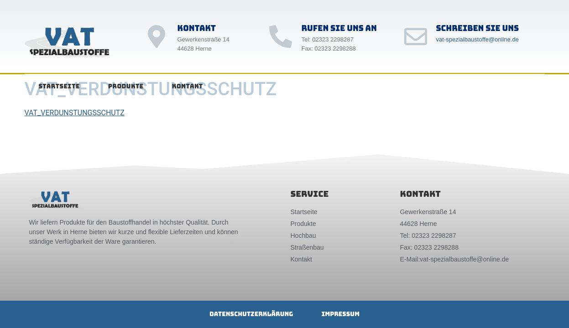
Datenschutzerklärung (251, 314)
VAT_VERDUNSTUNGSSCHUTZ (75, 112)
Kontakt (187, 86)
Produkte (126, 86)
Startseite (59, 86)
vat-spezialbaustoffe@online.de (477, 39)
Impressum (340, 314)
